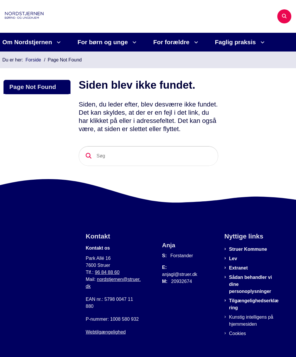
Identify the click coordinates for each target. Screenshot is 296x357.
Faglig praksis (235, 42)
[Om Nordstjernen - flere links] (57, 42)
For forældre (171, 42)
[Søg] (148, 156)
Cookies (237, 333)
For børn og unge (103, 42)
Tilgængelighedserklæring (254, 304)
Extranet (238, 267)
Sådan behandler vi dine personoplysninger (250, 284)
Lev (233, 258)
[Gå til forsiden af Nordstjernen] (25, 16)
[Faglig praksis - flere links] (261, 42)
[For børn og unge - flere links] (133, 42)
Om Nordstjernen (27, 42)
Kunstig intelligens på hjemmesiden (251, 321)
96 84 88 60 (107, 272)
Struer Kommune (248, 249)
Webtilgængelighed (106, 331)
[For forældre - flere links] (195, 42)
